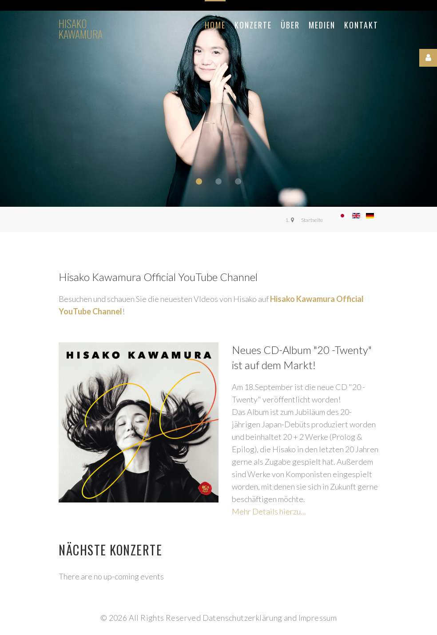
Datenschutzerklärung (242, 618)
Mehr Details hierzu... (269, 511)
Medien (322, 25)
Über (290, 25)
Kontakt (361, 25)
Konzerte (253, 25)
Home (215, 25)
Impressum (317, 618)
